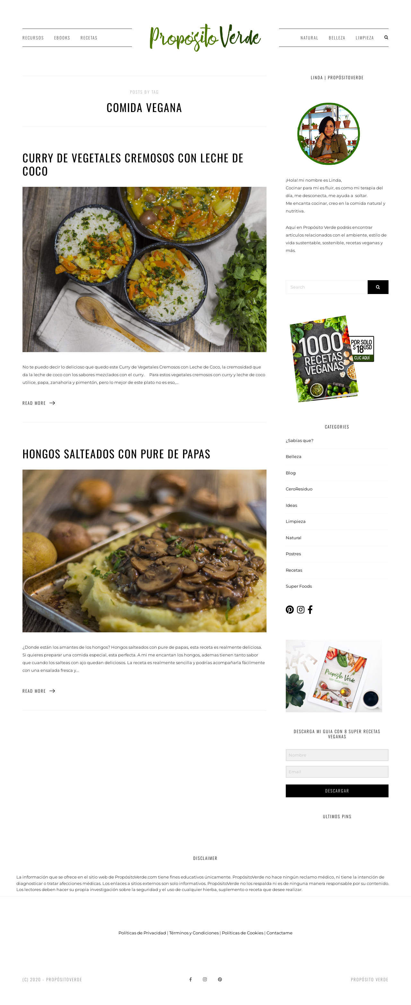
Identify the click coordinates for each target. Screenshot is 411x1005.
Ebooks (62, 37)
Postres (293, 553)
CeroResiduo (299, 488)
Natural (310, 37)
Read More (39, 403)
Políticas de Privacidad (142, 932)
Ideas (291, 505)
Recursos (33, 37)
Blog (291, 472)
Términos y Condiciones (194, 932)
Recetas (89, 37)
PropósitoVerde (64, 979)
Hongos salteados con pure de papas (116, 453)
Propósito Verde (370, 979)
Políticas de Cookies (242, 932)
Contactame (280, 932)
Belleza (337, 37)
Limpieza (365, 37)
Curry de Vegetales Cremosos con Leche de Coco (133, 164)
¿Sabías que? (299, 440)
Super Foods (299, 586)
